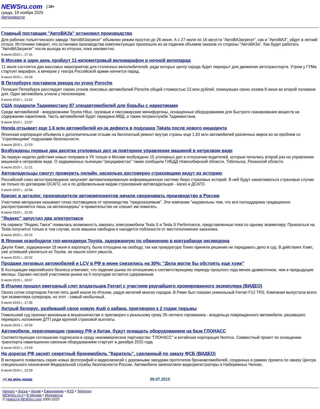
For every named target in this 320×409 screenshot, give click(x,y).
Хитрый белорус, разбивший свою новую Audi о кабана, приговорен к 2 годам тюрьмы (99, 308)
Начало (8, 391)
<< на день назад (17, 379)
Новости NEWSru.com (24, 399)
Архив (36, 391)
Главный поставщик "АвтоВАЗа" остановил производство (66, 33)
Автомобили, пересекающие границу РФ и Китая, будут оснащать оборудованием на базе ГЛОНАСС (113, 331)
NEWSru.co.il (12, 395)
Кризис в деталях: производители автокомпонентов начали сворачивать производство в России (110, 195)
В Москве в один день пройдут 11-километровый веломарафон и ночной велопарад (96, 60)
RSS (70, 391)
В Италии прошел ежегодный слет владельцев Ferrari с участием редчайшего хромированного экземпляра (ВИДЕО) (131, 285)
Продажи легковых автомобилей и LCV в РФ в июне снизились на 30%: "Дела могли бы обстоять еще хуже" (122, 263)
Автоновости (13, 17)
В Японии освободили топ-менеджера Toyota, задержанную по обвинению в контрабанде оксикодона (115, 240)
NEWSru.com (21, 6)
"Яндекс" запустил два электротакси (42, 218)
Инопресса (54, 395)
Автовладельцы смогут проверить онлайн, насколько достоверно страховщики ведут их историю (111, 173)
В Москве (34, 395)
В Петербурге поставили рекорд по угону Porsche (56, 82)
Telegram (84, 391)
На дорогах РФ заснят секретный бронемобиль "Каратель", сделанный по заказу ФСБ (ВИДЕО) (108, 353)
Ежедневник (54, 391)
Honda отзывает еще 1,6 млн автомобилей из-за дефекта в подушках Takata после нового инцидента (114, 128)
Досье (23, 391)
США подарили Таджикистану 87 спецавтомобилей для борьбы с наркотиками (89, 105)
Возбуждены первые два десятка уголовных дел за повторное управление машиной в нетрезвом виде (116, 150)
